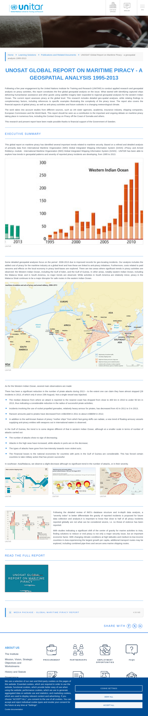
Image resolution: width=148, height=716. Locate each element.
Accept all (108, 706)
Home (11, 55)
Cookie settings (108, 688)
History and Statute (13, 670)
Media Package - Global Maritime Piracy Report (46, 612)
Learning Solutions (27, 55)
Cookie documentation (14, 709)
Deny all (108, 697)
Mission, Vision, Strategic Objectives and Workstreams (20, 664)
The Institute (10, 658)
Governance (10, 674)
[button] (74, 201)
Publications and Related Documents (58, 55)
